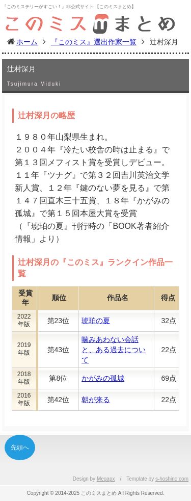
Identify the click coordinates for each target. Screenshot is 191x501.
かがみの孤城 (102, 378)
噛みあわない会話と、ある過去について (113, 349)
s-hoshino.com (171, 479)
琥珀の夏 (95, 321)
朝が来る (95, 399)
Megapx (106, 479)
